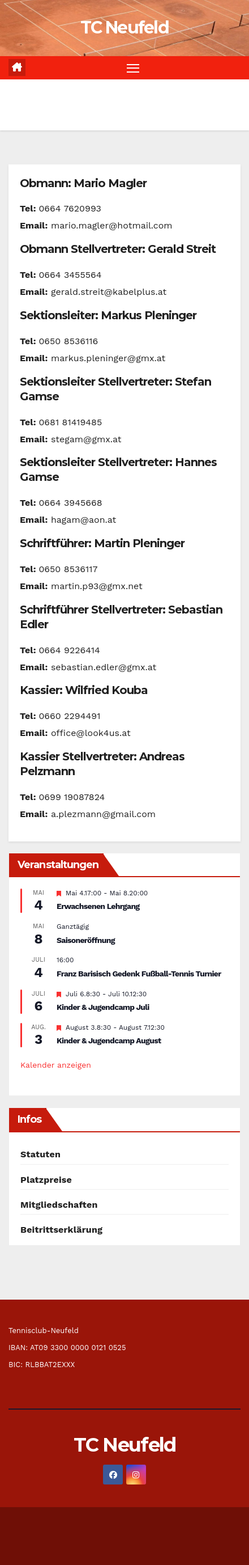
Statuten (40, 1154)
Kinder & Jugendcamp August (109, 1040)
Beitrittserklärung (61, 1229)
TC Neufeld (124, 27)
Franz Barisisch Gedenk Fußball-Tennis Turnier (139, 973)
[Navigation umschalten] (133, 68)
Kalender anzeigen (55, 1064)
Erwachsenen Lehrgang (98, 906)
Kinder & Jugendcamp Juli (103, 1007)
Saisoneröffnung (86, 940)
